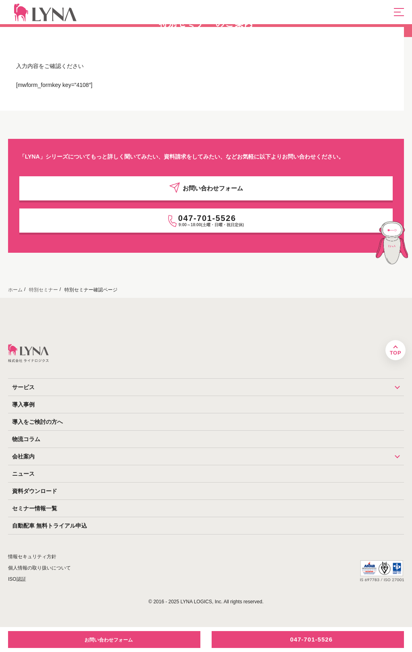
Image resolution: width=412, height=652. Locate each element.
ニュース (23, 473)
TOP (395, 353)
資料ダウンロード (34, 491)
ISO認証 (17, 579)
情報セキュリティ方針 (32, 556)
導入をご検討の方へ (37, 422)
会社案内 (208, 456)
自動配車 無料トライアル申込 (49, 525)
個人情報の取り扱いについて (39, 568)
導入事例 (23, 404)
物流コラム (26, 439)
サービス (208, 387)
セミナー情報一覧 (34, 508)
